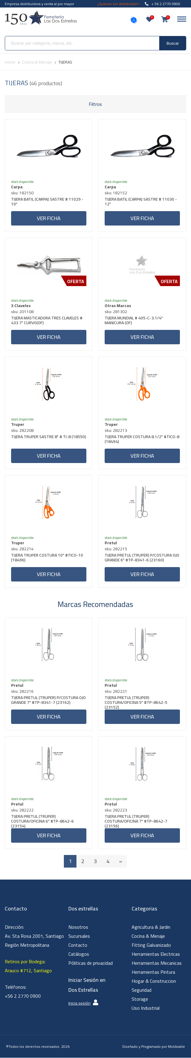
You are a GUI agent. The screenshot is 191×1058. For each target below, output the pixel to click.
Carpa (16, 187)
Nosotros (78, 927)
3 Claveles (21, 305)
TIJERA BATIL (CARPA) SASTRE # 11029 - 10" (47, 202)
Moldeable (176, 1046)
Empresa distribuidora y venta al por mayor (39, 3)
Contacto (77, 945)
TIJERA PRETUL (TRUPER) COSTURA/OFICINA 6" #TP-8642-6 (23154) (42, 821)
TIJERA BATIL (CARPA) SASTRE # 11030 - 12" (141, 202)
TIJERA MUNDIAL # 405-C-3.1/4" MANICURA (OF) (134, 321)
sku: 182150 (22, 193)
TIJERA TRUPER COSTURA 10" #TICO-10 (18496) (47, 558)
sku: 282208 (22, 430)
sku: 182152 (116, 193)
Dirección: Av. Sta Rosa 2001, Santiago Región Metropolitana (34, 936)
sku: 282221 (116, 691)
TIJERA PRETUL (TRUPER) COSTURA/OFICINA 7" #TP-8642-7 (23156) (136, 821)
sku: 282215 (116, 549)
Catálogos (78, 954)
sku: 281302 (116, 311)
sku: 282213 (116, 430)
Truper (17, 424)
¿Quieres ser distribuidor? (118, 3)
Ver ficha (49, 218)
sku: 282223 (116, 810)
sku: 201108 (22, 311)
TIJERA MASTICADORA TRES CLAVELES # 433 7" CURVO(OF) (46, 321)
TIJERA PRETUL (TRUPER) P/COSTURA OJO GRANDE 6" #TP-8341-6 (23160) (142, 558)
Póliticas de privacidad (90, 963)
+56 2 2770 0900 (23, 996)
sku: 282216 (22, 691)
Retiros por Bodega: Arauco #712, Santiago (28, 966)
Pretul (111, 543)
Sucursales (79, 936)
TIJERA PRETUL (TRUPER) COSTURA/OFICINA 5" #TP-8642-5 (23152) (136, 702)
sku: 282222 (22, 810)
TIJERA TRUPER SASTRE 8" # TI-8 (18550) (48, 437)
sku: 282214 (22, 549)
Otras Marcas (118, 305)
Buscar (172, 43)
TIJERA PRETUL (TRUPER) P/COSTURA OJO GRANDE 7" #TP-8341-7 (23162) (48, 701)
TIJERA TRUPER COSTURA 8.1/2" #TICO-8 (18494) (142, 439)
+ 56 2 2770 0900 (162, 3)
